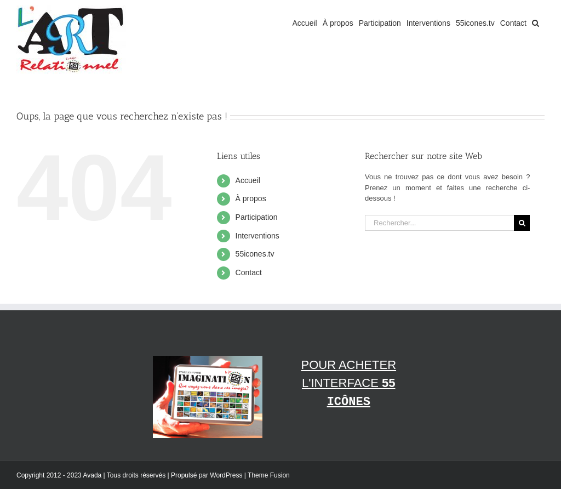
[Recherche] (522, 223)
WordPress (226, 475)
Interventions (257, 235)
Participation (257, 217)
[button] (535, 23)
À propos (251, 198)
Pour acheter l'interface (348, 383)
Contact (249, 272)
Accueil (248, 180)
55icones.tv (255, 253)
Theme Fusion (269, 475)
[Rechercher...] (439, 223)
